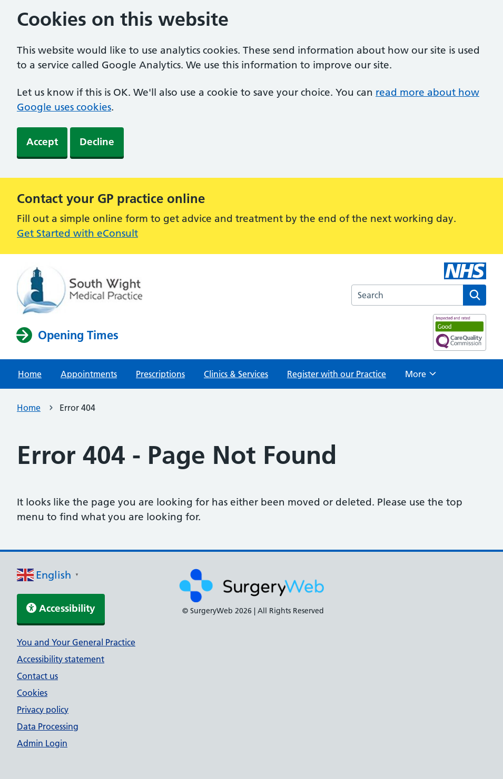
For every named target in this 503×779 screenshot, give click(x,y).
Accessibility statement (60, 659)
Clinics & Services (236, 374)
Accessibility (60, 608)
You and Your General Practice (76, 642)
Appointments (89, 374)
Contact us (37, 676)
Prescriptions (160, 374)
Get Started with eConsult (77, 233)
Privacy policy (42, 709)
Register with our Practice (336, 374)
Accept (42, 142)
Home (30, 374)
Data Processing (47, 726)
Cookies (32, 692)
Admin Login (42, 743)
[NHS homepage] (79, 289)
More (420, 377)
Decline (97, 142)
